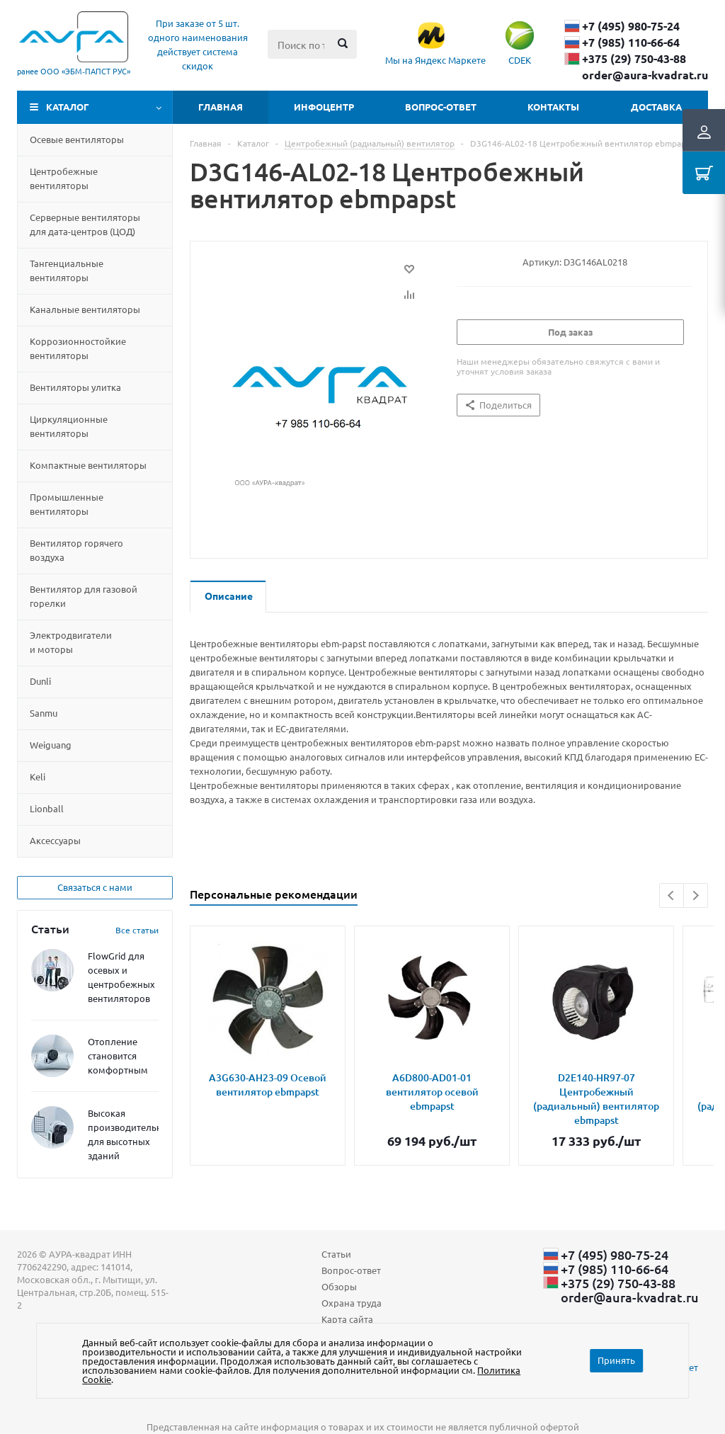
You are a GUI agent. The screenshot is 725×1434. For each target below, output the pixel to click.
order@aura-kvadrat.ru (645, 75)
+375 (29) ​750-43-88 (634, 58)
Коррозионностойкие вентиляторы (78, 348)
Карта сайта (347, 1319)
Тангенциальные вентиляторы (66, 270)
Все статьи (137, 929)
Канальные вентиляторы (85, 309)
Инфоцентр (324, 107)
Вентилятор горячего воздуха (76, 550)
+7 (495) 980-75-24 (631, 26)
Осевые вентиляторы (77, 139)
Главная (220, 107)
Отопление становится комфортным (118, 1055)
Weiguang (51, 745)
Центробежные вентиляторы (64, 178)
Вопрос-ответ (440, 107)
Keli (37, 776)
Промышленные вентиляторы (66, 504)
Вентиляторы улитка (75, 387)
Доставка (656, 107)
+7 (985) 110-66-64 (631, 42)
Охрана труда (351, 1303)
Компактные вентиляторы (88, 465)
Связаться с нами (94, 887)
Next (695, 895)
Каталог (67, 107)
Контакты (553, 107)
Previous (671, 895)
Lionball (47, 808)
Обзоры (339, 1286)
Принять (616, 1360)
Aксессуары (55, 840)
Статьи (336, 1254)
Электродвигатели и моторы (71, 642)
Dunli (40, 681)
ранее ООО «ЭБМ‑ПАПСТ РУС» (73, 70)
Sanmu (43, 713)
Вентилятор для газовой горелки (83, 596)
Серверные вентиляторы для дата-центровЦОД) (85, 224)
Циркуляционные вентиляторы (69, 426)
